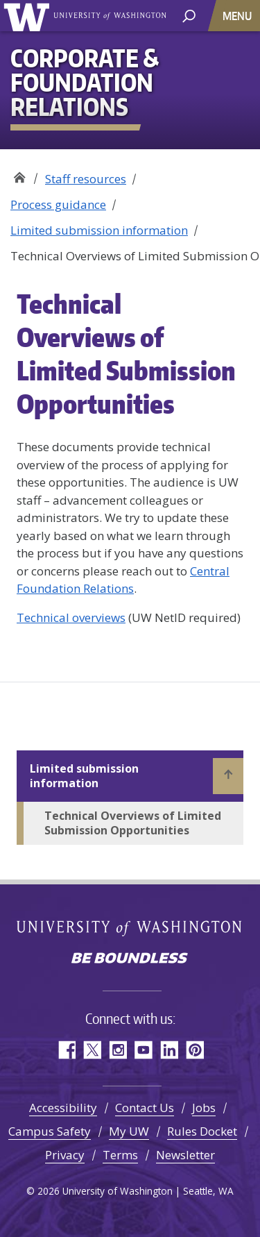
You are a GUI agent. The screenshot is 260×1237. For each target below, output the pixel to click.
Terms (120, 1155)
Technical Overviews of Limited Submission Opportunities (132, 823)
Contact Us (144, 1108)
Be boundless (130, 959)
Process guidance (58, 204)
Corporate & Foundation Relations (19, 174)
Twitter (92, 1050)
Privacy (65, 1155)
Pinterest (194, 1050)
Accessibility (63, 1108)
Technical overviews (71, 617)
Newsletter (185, 1155)
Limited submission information (99, 230)
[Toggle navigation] (238, 15)
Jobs (204, 1108)
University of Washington (28, 15)
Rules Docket (202, 1131)
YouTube (143, 1050)
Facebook (66, 1050)
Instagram (117, 1050)
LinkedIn (168, 1050)
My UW (129, 1131)
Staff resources (85, 179)
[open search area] (189, 15)
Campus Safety (49, 1131)
